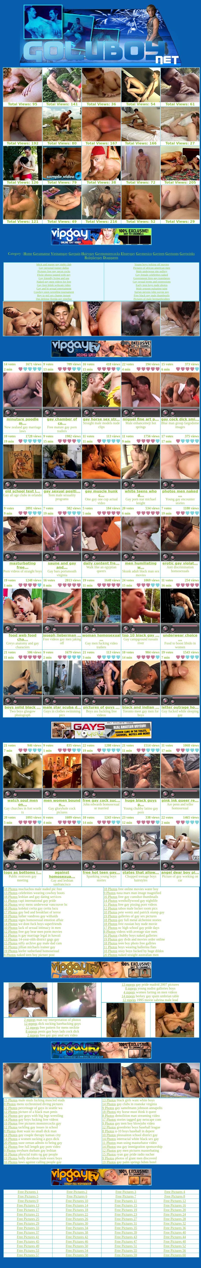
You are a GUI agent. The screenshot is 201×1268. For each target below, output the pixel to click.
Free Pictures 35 (126, 1228)
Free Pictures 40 (175, 1232)
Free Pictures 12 (175, 1201)
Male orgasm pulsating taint (151, 288)
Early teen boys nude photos (151, 285)
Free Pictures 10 (77, 1201)
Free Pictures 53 (28, 1250)
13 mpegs (128, 984)
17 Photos (11, 912)
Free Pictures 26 (77, 1219)
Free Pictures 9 (28, 1201)
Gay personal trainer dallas (54, 267)
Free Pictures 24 (175, 1214)
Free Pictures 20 (175, 1210)
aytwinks (187, 253)
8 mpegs (31, 1031)
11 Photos (10, 900)
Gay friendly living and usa (54, 278)
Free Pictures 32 (175, 1223)
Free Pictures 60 (175, 1255)
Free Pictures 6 (76, 1196)
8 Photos (10, 955)
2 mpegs (30, 1020)
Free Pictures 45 (28, 1241)
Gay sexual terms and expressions (152, 281)
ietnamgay (59, 253)
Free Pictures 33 (28, 1228)
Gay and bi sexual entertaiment (53, 288)
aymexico (144, 253)
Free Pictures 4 (174, 1192)
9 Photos (110, 893)
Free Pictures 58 (77, 1255)
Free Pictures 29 (28, 1223)
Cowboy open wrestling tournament (54, 292)
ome (27, 253)
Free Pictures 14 (77, 1205)
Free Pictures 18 (77, 1210)
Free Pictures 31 (126, 1223)
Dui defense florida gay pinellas (54, 298)
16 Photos (11, 904)
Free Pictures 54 (77, 1250)
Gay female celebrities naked (151, 274)
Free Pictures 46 (77, 1241)
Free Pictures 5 (28, 1196)
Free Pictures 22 (77, 1214)
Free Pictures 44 (175, 1237)
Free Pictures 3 (126, 1192)
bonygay (128, 253)
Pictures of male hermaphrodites (151, 298)
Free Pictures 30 (77, 1223)
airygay (87, 253)
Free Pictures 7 (126, 1196)
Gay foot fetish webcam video (54, 285)
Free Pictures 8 (174, 1196)
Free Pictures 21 (28, 1214)
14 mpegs (128, 996)
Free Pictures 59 (126, 1255)
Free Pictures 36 (175, 1228)
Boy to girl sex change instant (54, 295)
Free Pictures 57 (28, 1255)
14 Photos (11, 924)
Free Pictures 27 (126, 1219)
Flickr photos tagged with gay (54, 274)
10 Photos (11, 928)
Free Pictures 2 (76, 1192)
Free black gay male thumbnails (152, 295)
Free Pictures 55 (126, 1250)
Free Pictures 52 (175, 1246)
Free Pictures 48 (175, 1241)
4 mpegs (129, 992)
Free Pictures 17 (28, 1210)
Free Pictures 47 (126, 1241)
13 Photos (11, 893)
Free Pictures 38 (77, 1232)
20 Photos (111, 955)
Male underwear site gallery (151, 271)
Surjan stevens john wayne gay (151, 292)
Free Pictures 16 (175, 1205)
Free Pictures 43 (126, 1237)
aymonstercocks (107, 253)
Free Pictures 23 (126, 1214)
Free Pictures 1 (28, 1192)
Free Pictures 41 (28, 1237)
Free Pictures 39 (126, 1232)
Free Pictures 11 (126, 1201)
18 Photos (11, 889)
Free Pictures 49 (28, 1246)
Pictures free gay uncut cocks (53, 271)
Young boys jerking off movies (151, 264)
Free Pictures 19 (126, 1210)
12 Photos (11, 931)
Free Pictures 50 (77, 1246)
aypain (74, 253)
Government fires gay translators (151, 278)
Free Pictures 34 (77, 1228)
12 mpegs (30, 1023)
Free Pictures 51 (126, 1246)
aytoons (172, 253)
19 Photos (11, 916)
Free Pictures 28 (175, 1219)
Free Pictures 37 (28, 1232)
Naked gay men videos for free (54, 281)
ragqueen (110, 257)
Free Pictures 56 (175, 1250)
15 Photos (11, 943)
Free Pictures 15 (126, 1205)
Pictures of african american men (151, 267)
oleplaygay (93, 257)
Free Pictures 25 (28, 1219)
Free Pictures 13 (28, 1205)
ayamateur (41, 253)
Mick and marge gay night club (53, 264)
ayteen (158, 253)
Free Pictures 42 (77, 1237)
